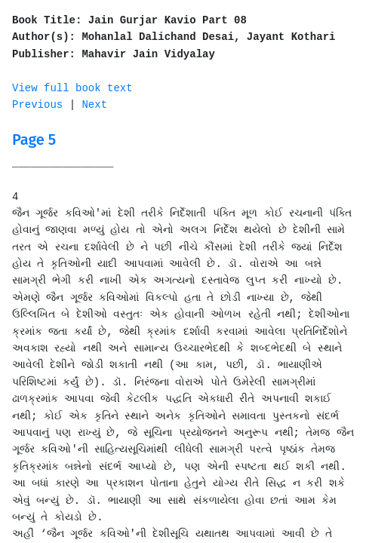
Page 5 (34, 139)
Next (94, 105)
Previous (37, 105)
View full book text (72, 88)
